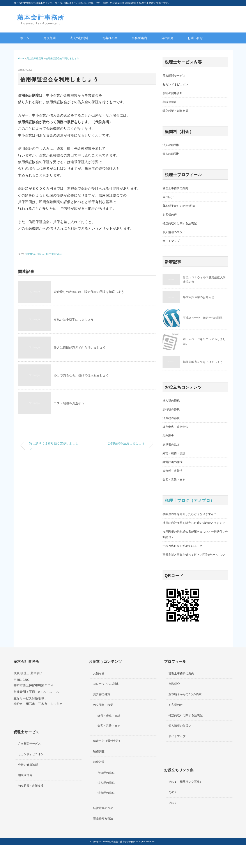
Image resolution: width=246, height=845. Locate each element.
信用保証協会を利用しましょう (62, 58)
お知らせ (98, 673)
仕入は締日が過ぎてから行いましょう (80, 347)
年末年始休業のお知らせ (198, 297)
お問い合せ (195, 38)
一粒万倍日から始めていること (182, 546)
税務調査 (168, 435)
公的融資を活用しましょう (126, 443)
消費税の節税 (171, 418)
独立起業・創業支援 (175, 110)
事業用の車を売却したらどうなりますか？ (190, 514)
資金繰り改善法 (172, 470)
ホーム (24, 38)
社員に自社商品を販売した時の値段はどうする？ (194, 522)
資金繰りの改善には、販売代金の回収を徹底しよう (89, 292)
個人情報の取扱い (174, 232)
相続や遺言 (170, 102)
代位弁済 (30, 254)
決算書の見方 (171, 444)
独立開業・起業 (103, 704)
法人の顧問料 (79, 38)
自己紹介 (167, 38)
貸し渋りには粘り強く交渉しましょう (53, 445)
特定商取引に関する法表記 (180, 223)
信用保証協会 (54, 254)
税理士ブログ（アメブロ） (189, 500)
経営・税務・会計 (174, 453)
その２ (172, 792)
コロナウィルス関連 (106, 683)
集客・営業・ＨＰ (174, 479)
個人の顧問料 (171, 153)
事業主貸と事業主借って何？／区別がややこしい (194, 554)
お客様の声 (110, 38)
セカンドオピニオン (175, 84)
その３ (172, 802)
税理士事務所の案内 (175, 188)
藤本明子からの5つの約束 (179, 205)
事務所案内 (139, 38)
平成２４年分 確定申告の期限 (203, 317)
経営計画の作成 (172, 462)
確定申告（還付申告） (177, 427)
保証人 (40, 254)
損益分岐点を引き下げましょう (203, 362)
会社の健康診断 (172, 93)
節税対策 (98, 762)
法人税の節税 (171, 400)
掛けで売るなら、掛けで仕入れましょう (81, 375)
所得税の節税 (171, 409)
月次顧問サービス (174, 75)
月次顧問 (49, 38)
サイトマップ (171, 241)
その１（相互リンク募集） (185, 781)
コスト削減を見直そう (69, 403)
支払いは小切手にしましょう (74, 319)
